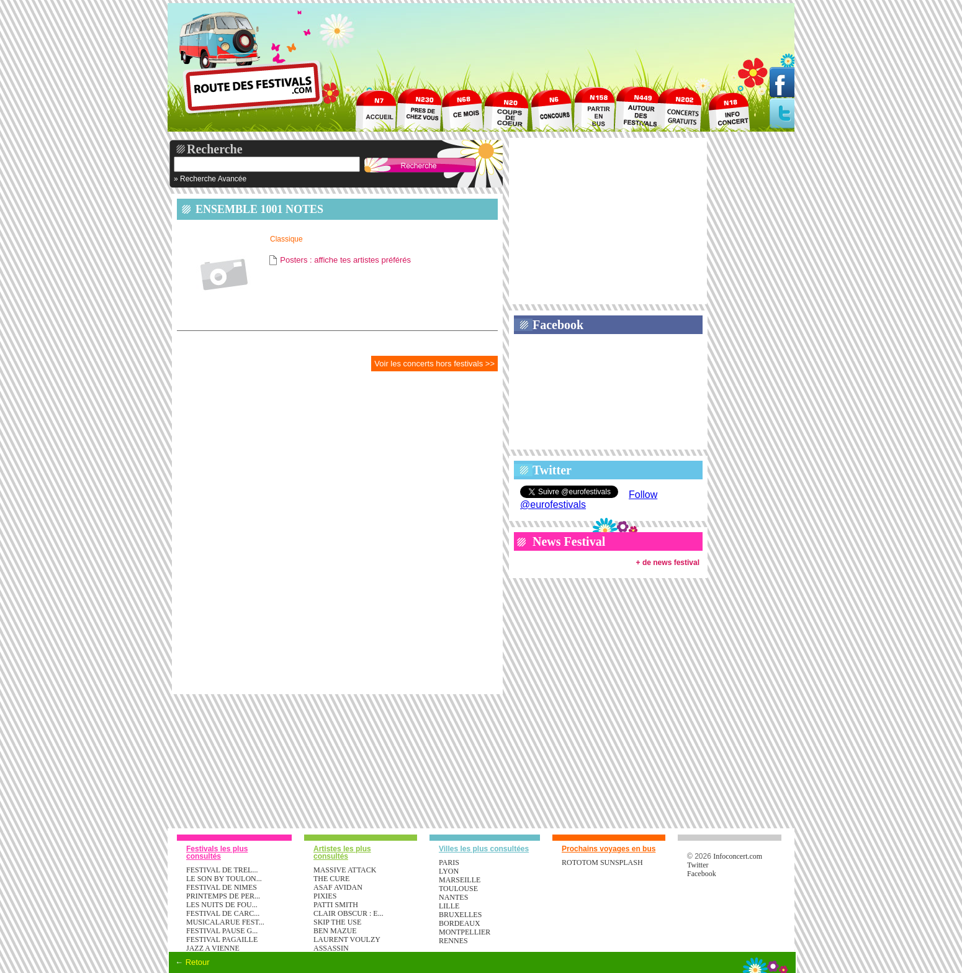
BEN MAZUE (335, 930)
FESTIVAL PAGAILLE (222, 939)
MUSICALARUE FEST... (225, 922)
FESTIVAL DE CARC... (222, 913)
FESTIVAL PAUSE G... (222, 930)
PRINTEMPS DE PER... (223, 896)
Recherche (215, 149)
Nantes (453, 897)
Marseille (459, 880)
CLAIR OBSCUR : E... (348, 913)
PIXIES (324, 896)
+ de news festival (667, 562)
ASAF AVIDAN (337, 887)
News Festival (569, 541)
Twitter (552, 470)
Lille (449, 906)
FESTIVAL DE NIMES (221, 887)
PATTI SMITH (335, 904)
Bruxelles (460, 914)
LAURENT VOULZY (346, 939)
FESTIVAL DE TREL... (222, 870)
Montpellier (464, 932)
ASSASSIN (331, 948)
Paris (449, 862)
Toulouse (458, 888)
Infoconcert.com (737, 856)
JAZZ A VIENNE (213, 948)
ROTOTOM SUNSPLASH (602, 862)
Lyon (449, 871)
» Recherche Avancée (210, 179)
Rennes (453, 940)
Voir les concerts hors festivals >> (434, 363)
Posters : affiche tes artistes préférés (345, 260)
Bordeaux (459, 923)
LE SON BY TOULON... (224, 878)
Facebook (558, 325)
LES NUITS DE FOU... (222, 904)
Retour (198, 962)
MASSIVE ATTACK (344, 870)
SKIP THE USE (337, 922)
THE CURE (331, 878)
